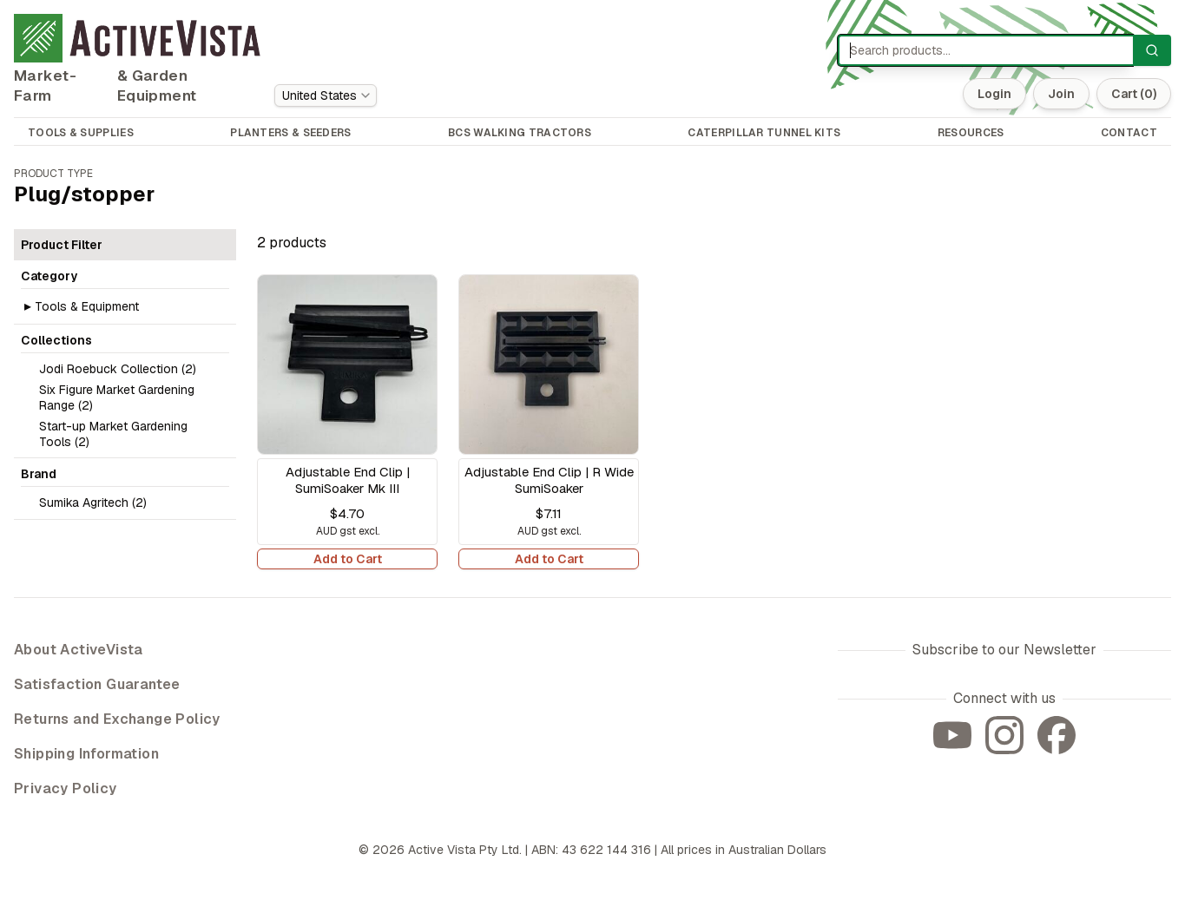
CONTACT (1129, 133)
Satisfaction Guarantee (97, 684)
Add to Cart (347, 559)
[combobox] (325, 95)
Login (994, 94)
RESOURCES (971, 133)
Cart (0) (1133, 94)
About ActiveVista (78, 650)
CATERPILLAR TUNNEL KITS (764, 133)
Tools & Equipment (87, 306)
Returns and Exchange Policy (117, 719)
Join (1061, 94)
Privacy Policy (65, 788)
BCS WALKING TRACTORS (519, 133)
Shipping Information (86, 754)
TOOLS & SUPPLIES (81, 133)
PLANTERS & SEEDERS (290, 133)
